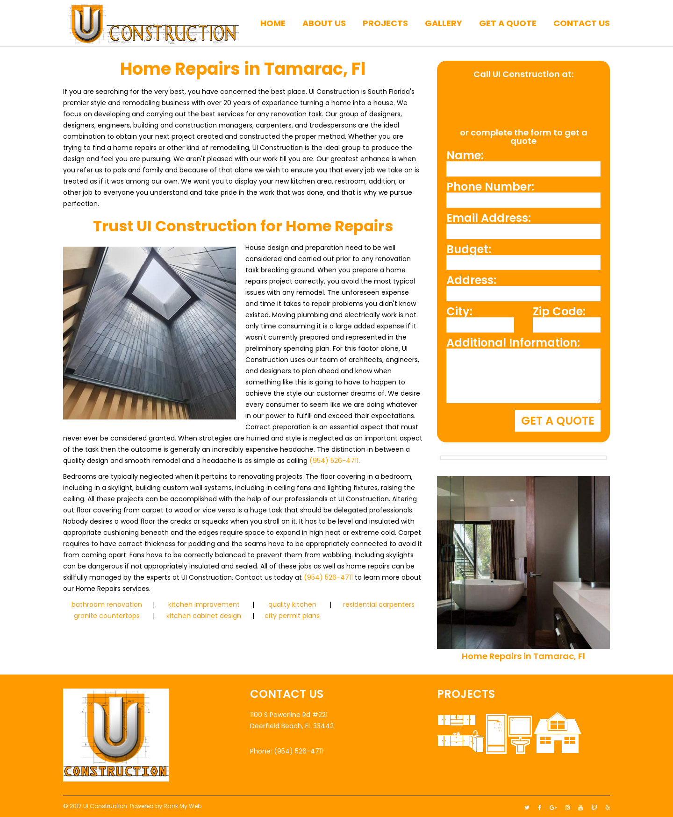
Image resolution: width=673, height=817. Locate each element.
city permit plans (292, 615)
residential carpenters (379, 604)
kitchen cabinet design (203, 615)
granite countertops (107, 615)
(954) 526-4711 (333, 460)
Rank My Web (182, 804)
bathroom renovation (107, 604)
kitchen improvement (204, 604)
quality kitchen (292, 604)
